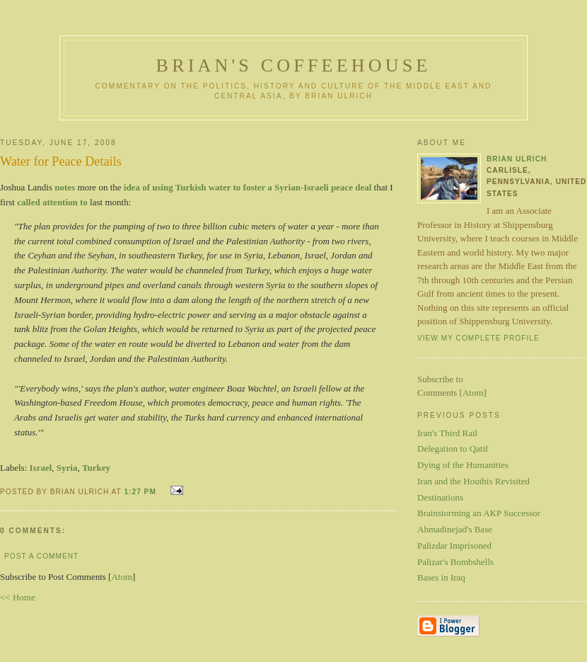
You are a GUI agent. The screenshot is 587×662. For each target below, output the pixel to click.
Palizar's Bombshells (455, 562)
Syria (67, 467)
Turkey (96, 467)
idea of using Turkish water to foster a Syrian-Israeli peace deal (248, 187)
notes (64, 187)
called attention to (52, 202)
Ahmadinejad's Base (454, 529)
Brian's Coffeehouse (293, 65)
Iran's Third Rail (447, 433)
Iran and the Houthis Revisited (473, 481)
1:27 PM (141, 492)
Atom (121, 576)
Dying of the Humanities (462, 465)
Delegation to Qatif (452, 448)
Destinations (440, 497)
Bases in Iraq (441, 577)
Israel (41, 467)
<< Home (17, 597)
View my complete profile (478, 338)
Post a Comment (41, 556)
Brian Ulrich (517, 159)
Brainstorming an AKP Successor (478, 513)
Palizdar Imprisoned (454, 545)
